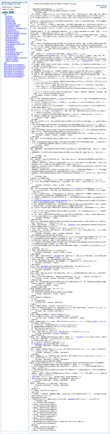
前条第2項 (57, 256)
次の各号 (49, 54)
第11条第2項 (44, 266)
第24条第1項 (71, 224)
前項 (46, 268)
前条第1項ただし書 (40, 344)
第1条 (64, 394)
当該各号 (69, 54)
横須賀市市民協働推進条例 (51, 200)
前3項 (33, 378)
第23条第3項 (71, 399)
